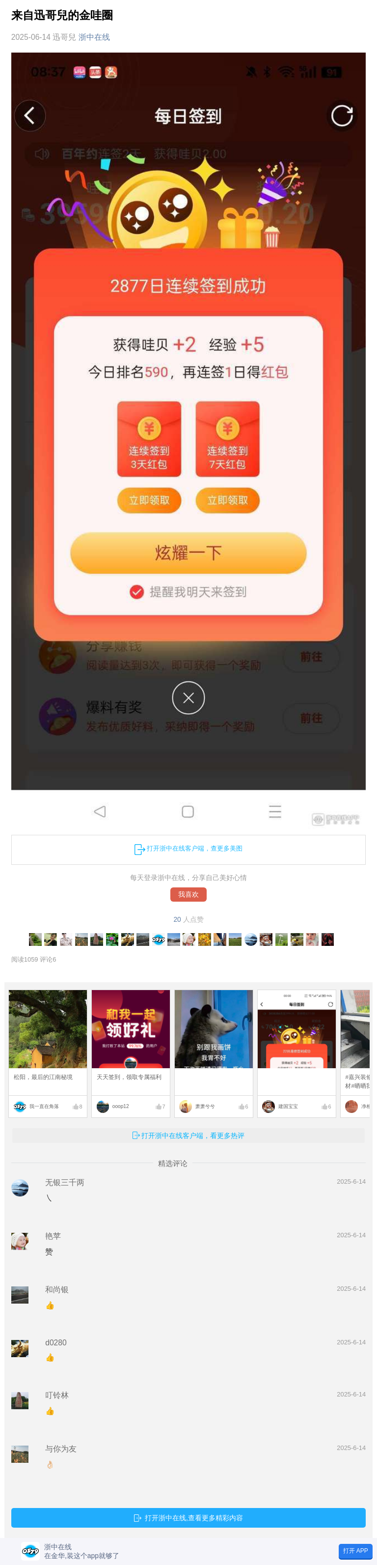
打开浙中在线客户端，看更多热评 (192, 1135)
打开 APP (355, 1550)
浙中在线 (94, 37)
